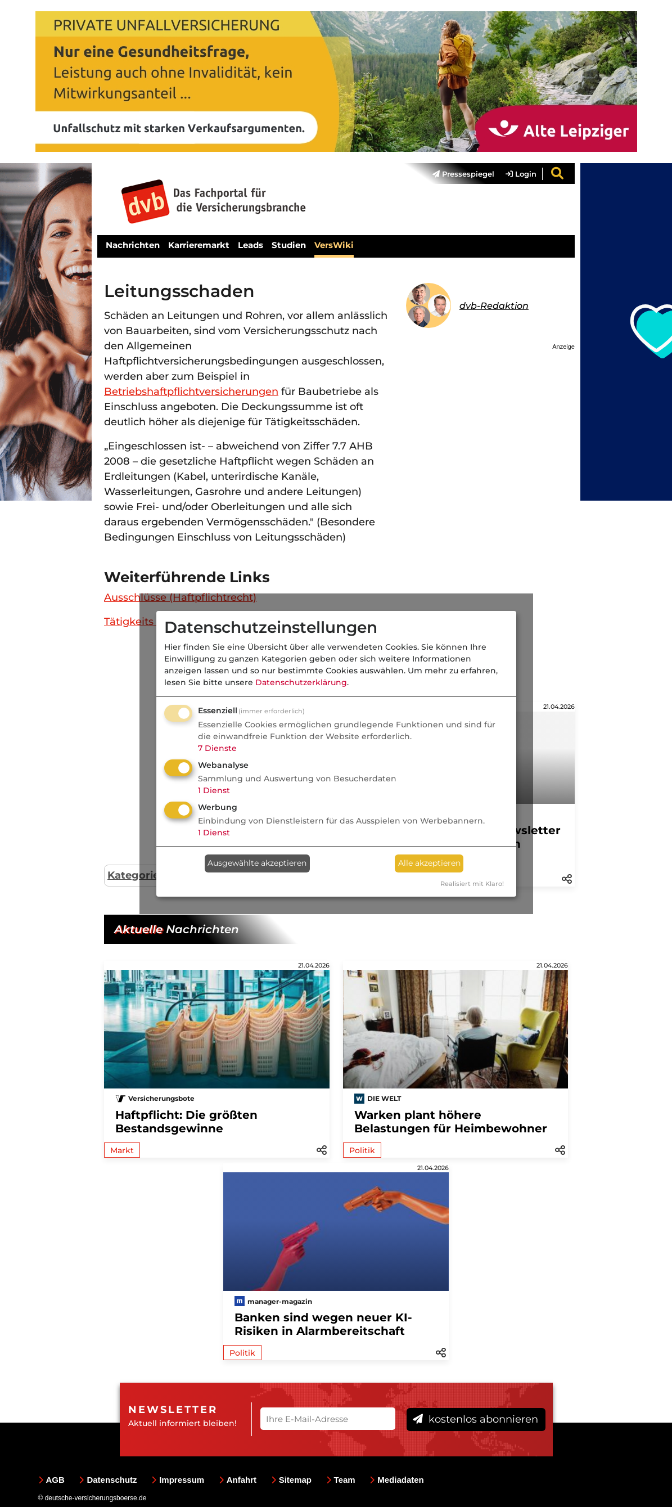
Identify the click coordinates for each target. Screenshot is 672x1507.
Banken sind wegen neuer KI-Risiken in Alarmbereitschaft (323, 1324)
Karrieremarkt (198, 245)
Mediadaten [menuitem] (396, 1479)
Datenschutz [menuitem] (108, 1479)
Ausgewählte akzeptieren (257, 863)
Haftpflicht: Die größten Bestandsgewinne (186, 1121)
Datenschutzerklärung (301, 682)
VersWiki (334, 245)
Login (521, 173)
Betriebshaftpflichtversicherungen (191, 391)
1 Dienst (214, 790)
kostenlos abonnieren (475, 1419)
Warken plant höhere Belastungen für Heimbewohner (450, 1121)
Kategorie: (134, 875)
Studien (289, 245)
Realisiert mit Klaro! (472, 884)
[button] (567, 878)
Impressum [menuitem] (177, 1479)
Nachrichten (133, 245)
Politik (362, 1150)
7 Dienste (217, 748)
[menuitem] (457, 174)
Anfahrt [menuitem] (237, 1479)
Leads (250, 245)
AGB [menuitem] (51, 1479)
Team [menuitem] (340, 1479)
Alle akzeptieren (429, 863)
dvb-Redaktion (494, 305)
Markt (122, 1150)
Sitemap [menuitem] (291, 1479)
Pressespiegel (463, 173)
